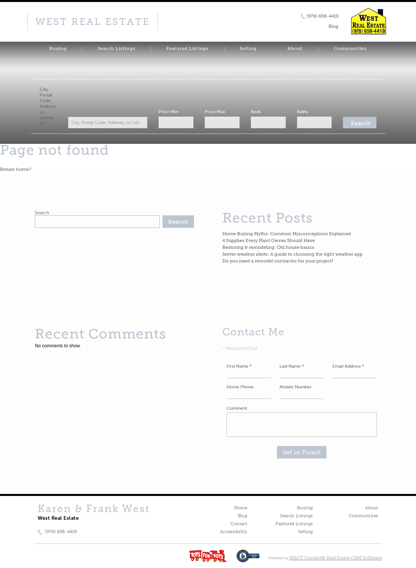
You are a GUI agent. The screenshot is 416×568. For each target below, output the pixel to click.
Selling (248, 48)
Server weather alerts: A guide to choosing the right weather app (292, 254)
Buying (58, 48)
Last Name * (292, 366)
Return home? (15, 169)
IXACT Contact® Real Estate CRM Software (335, 557)
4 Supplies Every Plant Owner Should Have (268, 240)
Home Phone (240, 387)
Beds (256, 111)
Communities (350, 48)
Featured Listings (187, 48)
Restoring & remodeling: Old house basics (268, 247)
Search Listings (116, 48)
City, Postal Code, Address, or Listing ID (48, 106)
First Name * (239, 366)
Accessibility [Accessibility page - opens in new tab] (233, 531)
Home (241, 507)
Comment (237, 408)
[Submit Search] (359, 122)
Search (42, 212)
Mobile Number (296, 387)
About (294, 48)
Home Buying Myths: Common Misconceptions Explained (286, 233)
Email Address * (348, 366)
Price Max (215, 111)
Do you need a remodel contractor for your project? (277, 261)
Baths (302, 111)
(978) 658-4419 (322, 16)
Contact (239, 523)
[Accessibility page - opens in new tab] (248, 558)
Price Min (168, 111)
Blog (243, 515)
